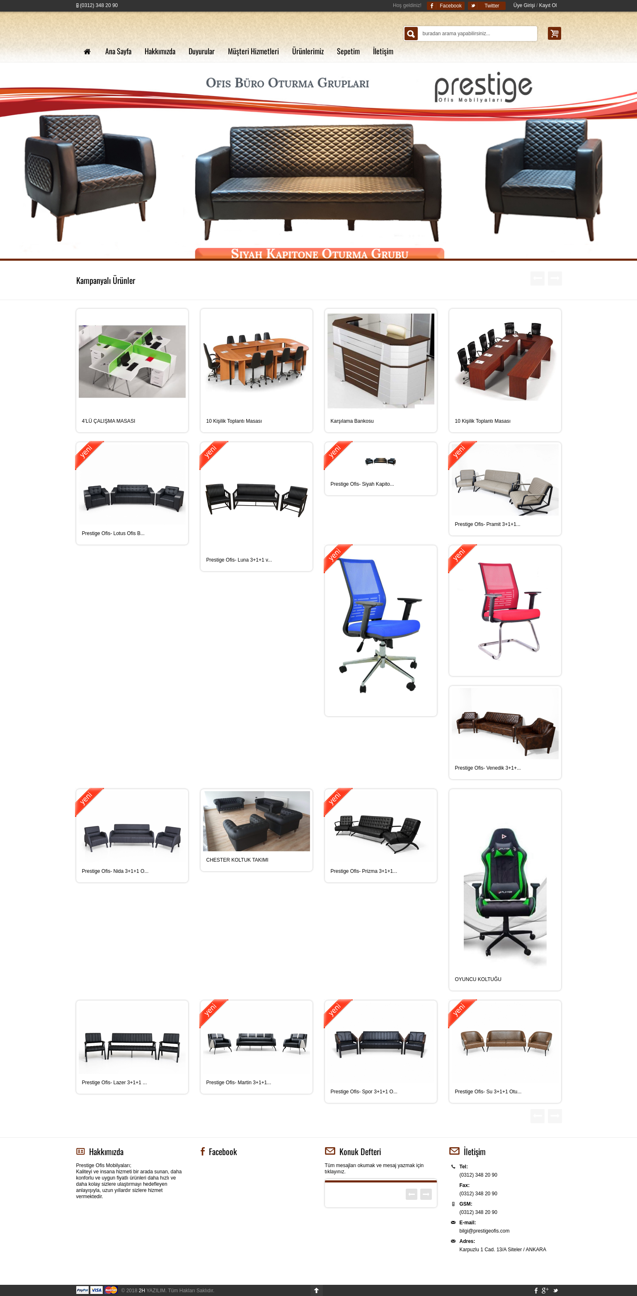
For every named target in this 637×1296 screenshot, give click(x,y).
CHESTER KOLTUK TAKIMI (237, 860)
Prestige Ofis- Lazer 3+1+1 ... (114, 1082)
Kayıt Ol (548, 5)
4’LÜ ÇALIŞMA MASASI (109, 421)
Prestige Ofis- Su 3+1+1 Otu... (488, 1092)
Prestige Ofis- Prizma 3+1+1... (364, 871)
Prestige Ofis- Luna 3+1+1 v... (239, 560)
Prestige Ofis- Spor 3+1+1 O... (364, 1092)
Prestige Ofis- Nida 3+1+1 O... (115, 871)
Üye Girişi (524, 5)
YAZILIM (152, 1291)
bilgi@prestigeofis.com (485, 1231)
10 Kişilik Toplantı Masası (234, 421)
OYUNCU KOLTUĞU (478, 979)
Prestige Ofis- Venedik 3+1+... (488, 768)
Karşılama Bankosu (352, 421)
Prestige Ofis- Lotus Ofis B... (113, 533)
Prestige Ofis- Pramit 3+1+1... (488, 524)
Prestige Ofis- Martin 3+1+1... (238, 1082)
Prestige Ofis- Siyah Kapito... (362, 484)
